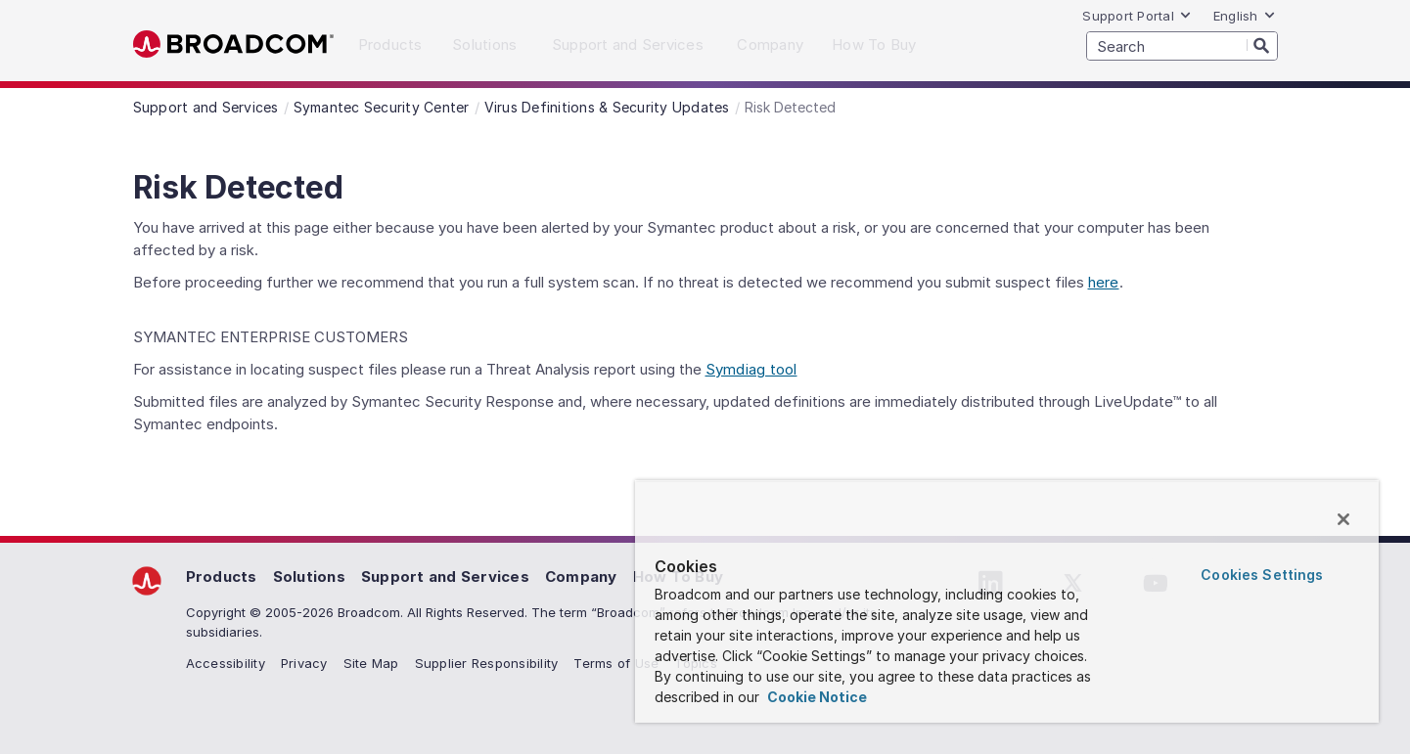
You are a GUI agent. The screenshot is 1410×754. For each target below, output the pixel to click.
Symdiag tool (751, 369)
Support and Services (445, 576)
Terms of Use (616, 663)
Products (221, 576)
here (1103, 282)
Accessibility (225, 663)
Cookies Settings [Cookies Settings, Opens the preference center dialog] (1262, 574)
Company (581, 576)
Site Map (371, 663)
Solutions (309, 576)
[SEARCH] (1182, 46)
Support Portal (1137, 15)
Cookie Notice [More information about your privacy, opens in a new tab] (815, 696)
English (1244, 15)
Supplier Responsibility (487, 663)
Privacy (304, 663)
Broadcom (233, 44)
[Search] (1262, 45)
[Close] (1343, 519)
